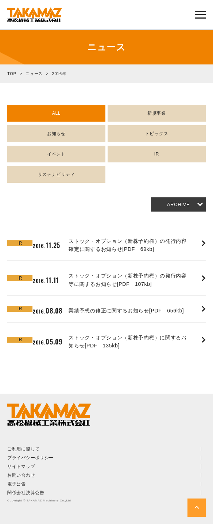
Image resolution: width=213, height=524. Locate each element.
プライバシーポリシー (30, 458)
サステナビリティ (56, 174)
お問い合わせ (21, 475)
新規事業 (156, 113)
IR (156, 154)
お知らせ (56, 133)
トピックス (157, 133)
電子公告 (16, 484)
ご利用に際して (23, 449)
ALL (56, 113)
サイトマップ (21, 466)
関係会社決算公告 (25, 492)
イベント (56, 154)
